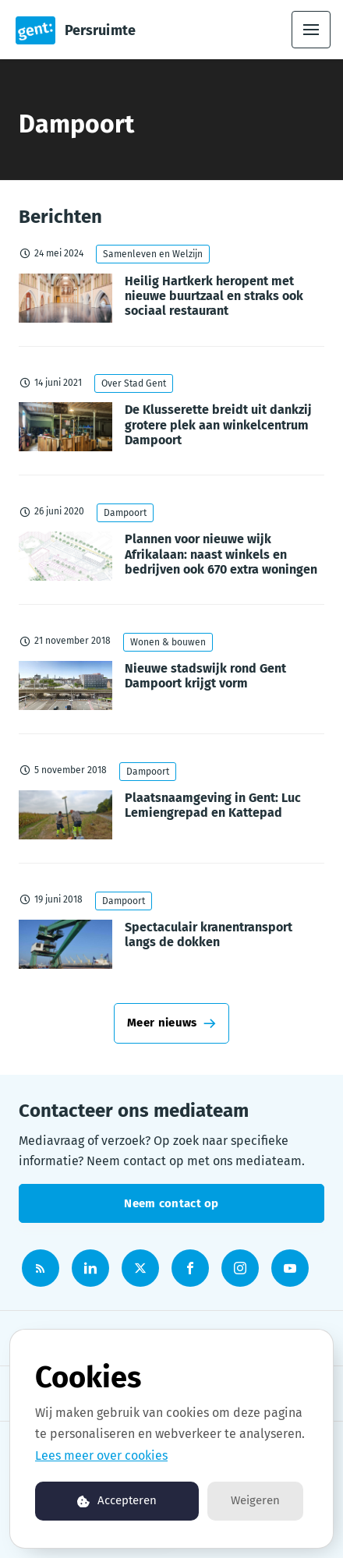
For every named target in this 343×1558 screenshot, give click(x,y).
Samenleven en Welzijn (153, 254)
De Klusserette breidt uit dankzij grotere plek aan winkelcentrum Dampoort (218, 424)
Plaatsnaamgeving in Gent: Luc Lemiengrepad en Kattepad (213, 805)
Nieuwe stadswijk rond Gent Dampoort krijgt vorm (205, 676)
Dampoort (125, 512)
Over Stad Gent (133, 383)
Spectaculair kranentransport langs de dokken (208, 934)
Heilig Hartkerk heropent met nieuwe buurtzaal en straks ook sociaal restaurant (214, 296)
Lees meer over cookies (101, 1455)
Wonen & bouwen (168, 642)
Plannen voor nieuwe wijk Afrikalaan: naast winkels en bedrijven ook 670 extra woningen (221, 554)
